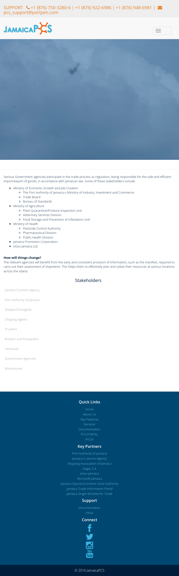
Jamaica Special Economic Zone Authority (89, 483)
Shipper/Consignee (18, 309)
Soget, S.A (89, 468)
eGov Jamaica (89, 473)
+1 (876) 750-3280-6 (50, 7)
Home (89, 409)
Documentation (90, 429)
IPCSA (89, 439)
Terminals (12, 349)
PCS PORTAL (89, 434)
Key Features (90, 419)
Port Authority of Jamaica (22, 300)
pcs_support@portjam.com (31, 12)
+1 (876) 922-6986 (93, 7)
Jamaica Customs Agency (22, 290)
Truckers (11, 329)
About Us (89, 414)
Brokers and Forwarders (22, 339)
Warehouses (13, 368)
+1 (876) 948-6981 (134, 7)
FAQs (89, 513)
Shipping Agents (16, 319)
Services (89, 424)
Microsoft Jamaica (89, 478)
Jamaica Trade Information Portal (89, 488)
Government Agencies (20, 358)
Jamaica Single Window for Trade (89, 494)
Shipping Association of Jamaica (90, 463)
